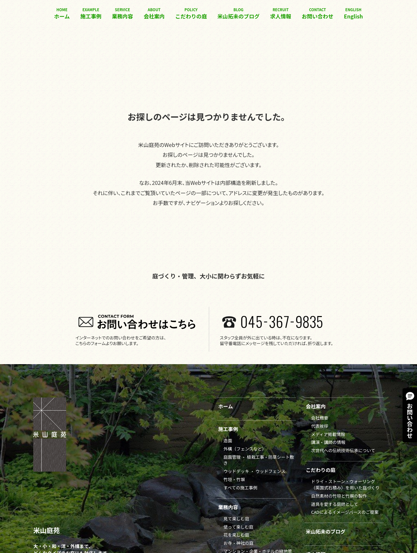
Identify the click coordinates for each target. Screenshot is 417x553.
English (353, 13)
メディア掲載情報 (328, 434)
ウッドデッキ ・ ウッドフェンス (255, 471)
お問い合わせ (317, 13)
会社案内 (154, 13)
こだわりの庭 (191, 13)
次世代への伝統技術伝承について (343, 450)
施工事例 (90, 13)
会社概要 (319, 418)
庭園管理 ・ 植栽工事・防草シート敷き (259, 460)
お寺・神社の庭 (239, 543)
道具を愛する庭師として (334, 504)
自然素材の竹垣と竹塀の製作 (339, 496)
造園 (228, 440)
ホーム (62, 13)
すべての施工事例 (241, 487)
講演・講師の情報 (328, 442)
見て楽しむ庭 (236, 518)
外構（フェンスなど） (245, 449)
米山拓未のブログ (238, 13)
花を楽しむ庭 (236, 535)
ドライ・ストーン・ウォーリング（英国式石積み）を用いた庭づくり (345, 484)
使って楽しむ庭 (238, 527)
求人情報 (280, 13)
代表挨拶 (319, 426)
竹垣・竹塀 (234, 479)
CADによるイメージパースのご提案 (344, 512)
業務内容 (122, 13)
